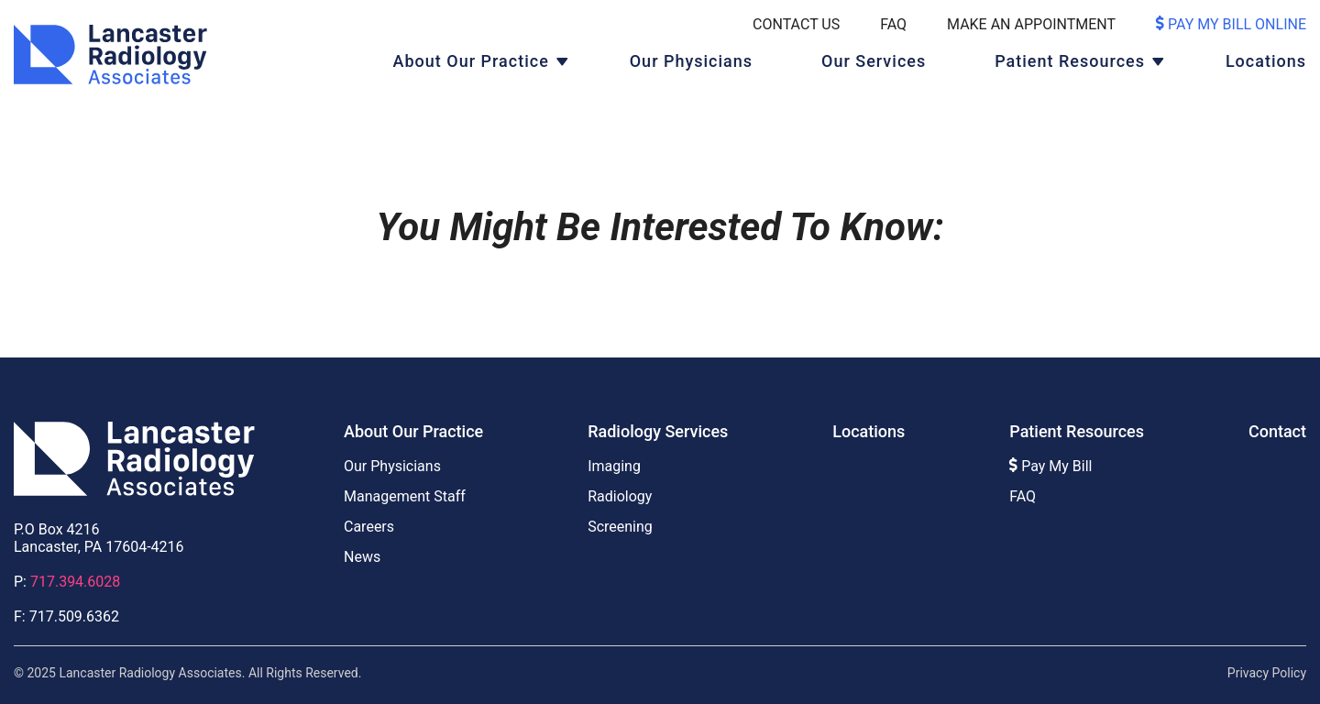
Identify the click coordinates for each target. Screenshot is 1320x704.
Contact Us (796, 24)
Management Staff (405, 496)
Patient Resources (1070, 61)
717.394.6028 (75, 581)
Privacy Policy (1266, 673)
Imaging (614, 466)
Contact (1277, 431)
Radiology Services (658, 431)
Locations (1266, 61)
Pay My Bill (1050, 466)
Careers (369, 526)
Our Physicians (691, 61)
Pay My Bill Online (1231, 24)
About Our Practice (471, 61)
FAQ (893, 24)
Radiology (620, 496)
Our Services (873, 61)
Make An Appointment (1031, 24)
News (362, 557)
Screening (620, 526)
